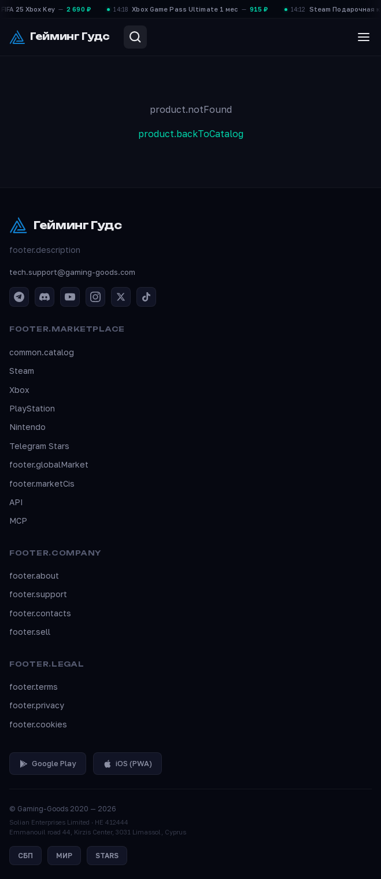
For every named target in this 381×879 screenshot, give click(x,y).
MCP (18, 520)
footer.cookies (38, 724)
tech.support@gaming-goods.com (72, 272)
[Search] (135, 37)
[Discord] (44, 297)
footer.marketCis (42, 483)
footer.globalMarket (48, 464)
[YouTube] (70, 297)
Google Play (47, 763)
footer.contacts (40, 613)
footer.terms (33, 687)
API (16, 502)
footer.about (34, 575)
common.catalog (41, 352)
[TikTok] (146, 297)
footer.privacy (36, 705)
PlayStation (32, 408)
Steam (21, 371)
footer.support (38, 594)
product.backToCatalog (190, 133)
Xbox (19, 390)
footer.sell (29, 632)
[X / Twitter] (121, 297)
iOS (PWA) (127, 763)
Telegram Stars (39, 446)
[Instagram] (95, 297)
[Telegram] (19, 297)
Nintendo (27, 427)
